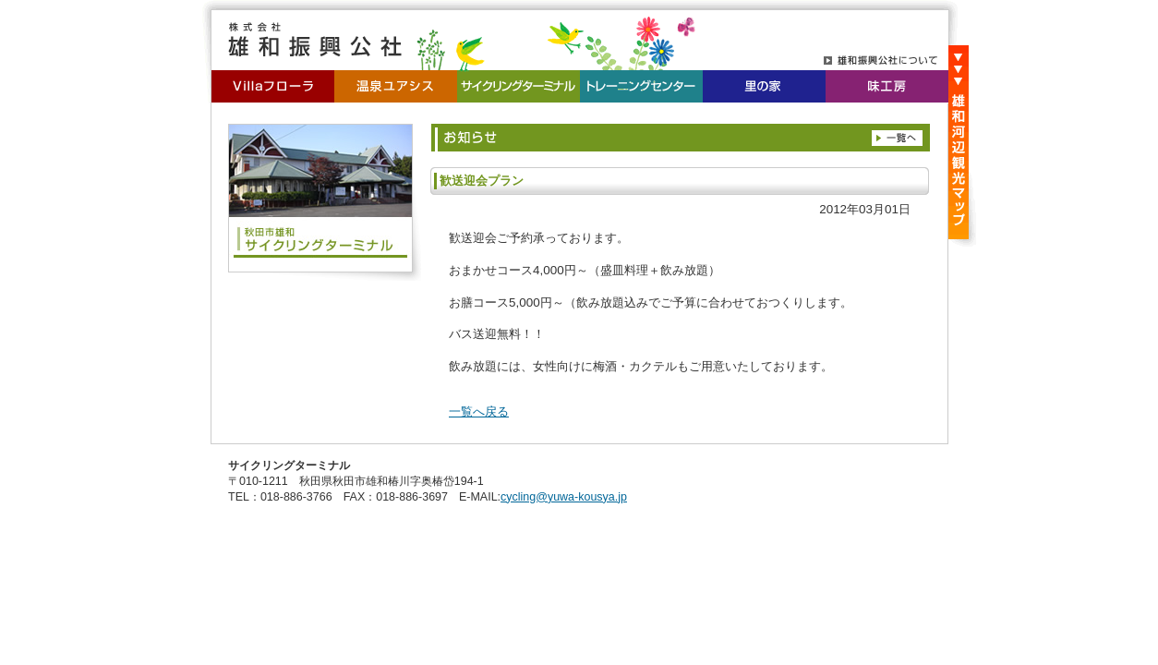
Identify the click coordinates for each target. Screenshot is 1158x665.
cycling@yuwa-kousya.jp (564, 496)
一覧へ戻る (479, 411)
